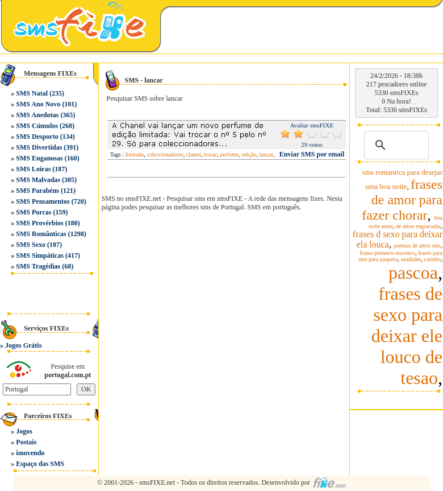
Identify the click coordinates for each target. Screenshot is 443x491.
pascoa (413, 272)
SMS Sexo (30, 245)
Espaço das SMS (40, 464)
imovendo (30, 453)
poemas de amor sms (417, 245)
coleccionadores (165, 154)
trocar (210, 154)
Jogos (24, 431)
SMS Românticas (41, 234)
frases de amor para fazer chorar (402, 199)
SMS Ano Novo (38, 104)
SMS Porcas (33, 212)
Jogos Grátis (23, 345)
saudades (410, 259)
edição (248, 154)
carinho (432, 259)
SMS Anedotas (37, 115)
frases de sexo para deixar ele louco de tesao (406, 335)
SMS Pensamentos (42, 201)
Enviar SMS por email (312, 154)
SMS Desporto (37, 137)
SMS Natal (32, 93)
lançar (266, 154)
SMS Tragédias (38, 266)
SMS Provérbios (39, 223)
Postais (26, 442)
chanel (193, 154)
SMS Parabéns (37, 191)
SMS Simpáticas (40, 255)
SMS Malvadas (38, 180)
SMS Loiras (33, 169)
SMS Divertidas (39, 147)
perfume (229, 154)
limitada (135, 154)
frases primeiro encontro (387, 253)
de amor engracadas (418, 226)
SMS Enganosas (39, 158)
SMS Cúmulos (37, 126)
